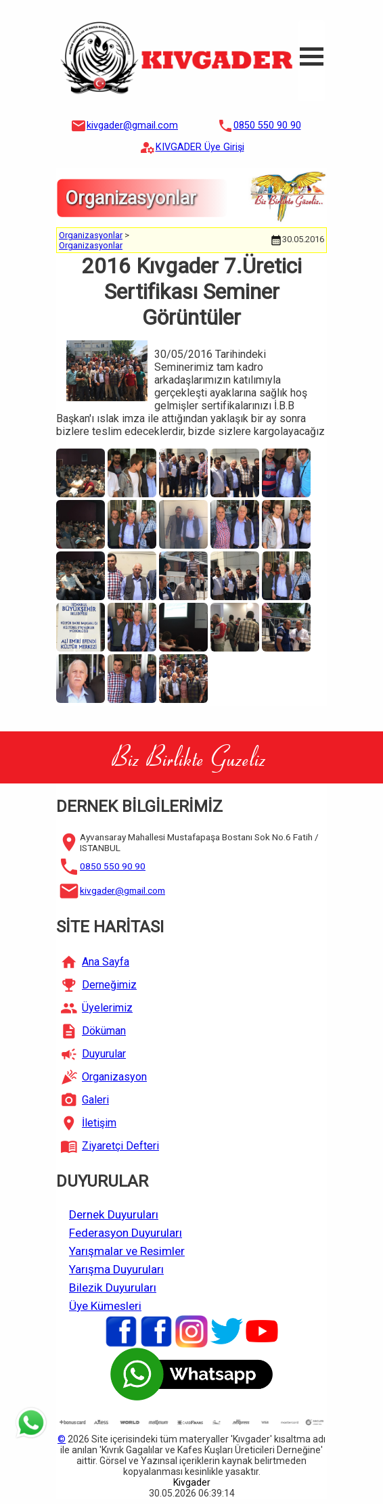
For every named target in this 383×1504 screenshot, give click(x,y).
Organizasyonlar (90, 235)
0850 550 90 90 (267, 125)
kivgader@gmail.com (132, 125)
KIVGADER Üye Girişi (200, 147)
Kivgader (191, 1482)
